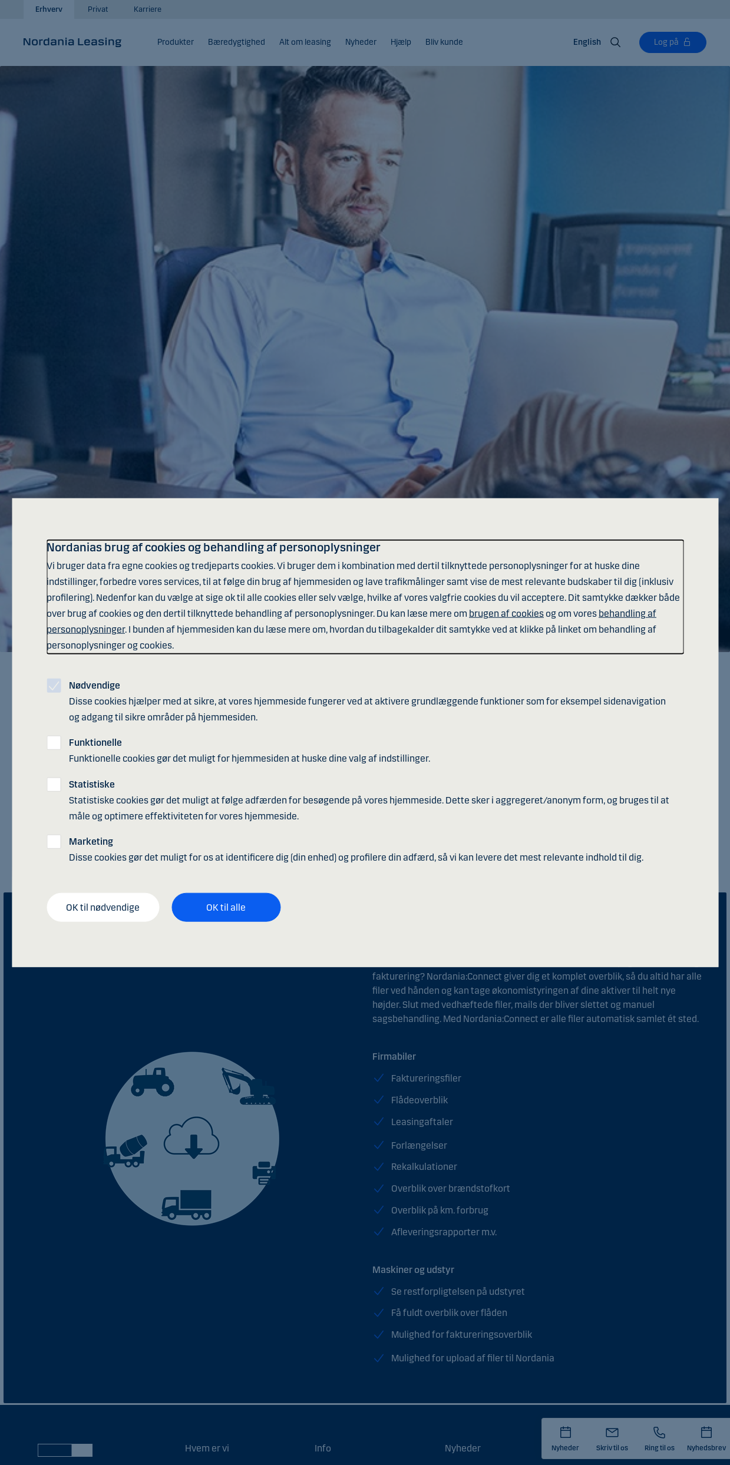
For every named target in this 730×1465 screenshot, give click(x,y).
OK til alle (226, 906)
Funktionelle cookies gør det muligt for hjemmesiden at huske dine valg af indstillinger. (249, 750)
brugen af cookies (506, 613)
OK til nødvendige (103, 906)
